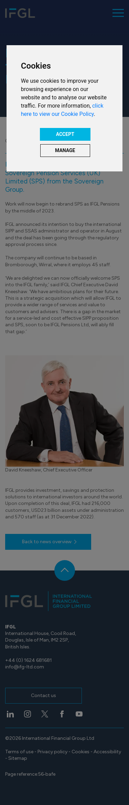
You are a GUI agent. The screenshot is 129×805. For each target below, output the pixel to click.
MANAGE (65, 150)
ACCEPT (65, 134)
